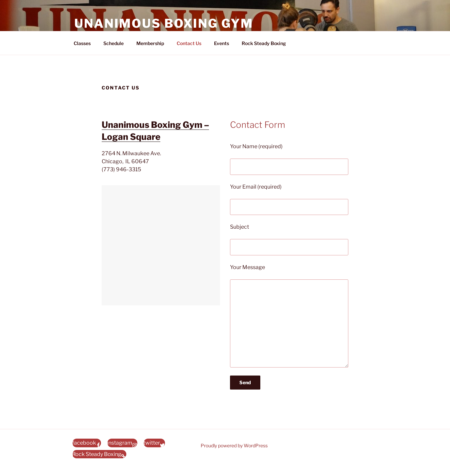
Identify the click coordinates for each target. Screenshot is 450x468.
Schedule (113, 43)
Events (221, 43)
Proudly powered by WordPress (234, 445)
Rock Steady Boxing (264, 43)
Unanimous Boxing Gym (163, 23)
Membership (150, 43)
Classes (82, 43)
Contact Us (189, 43)
